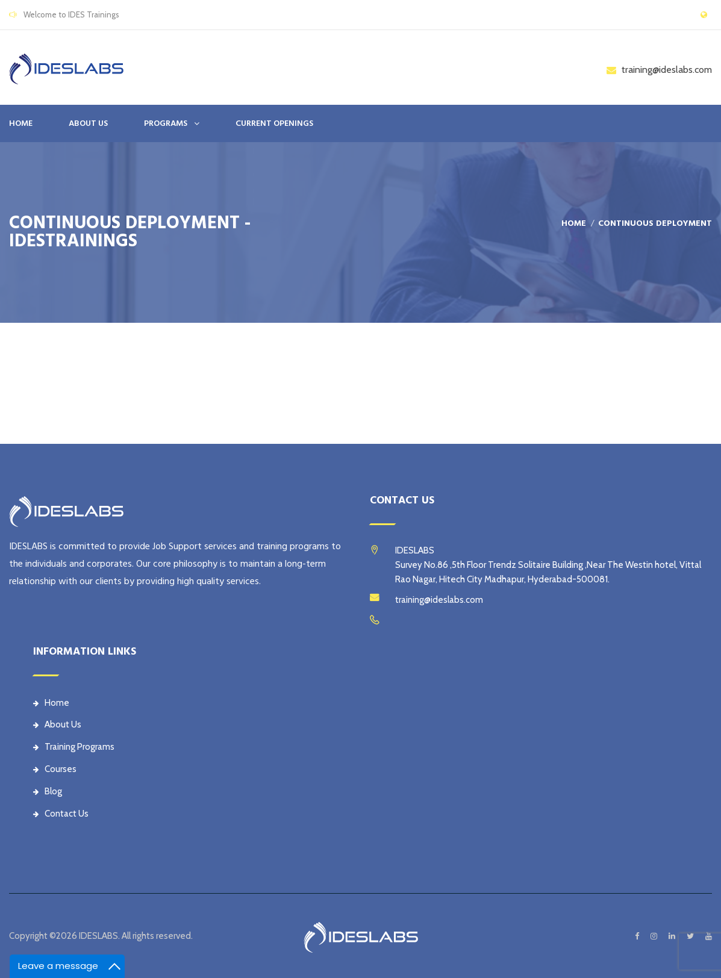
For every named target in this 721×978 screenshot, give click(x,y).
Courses (54, 769)
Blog (47, 791)
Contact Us (61, 813)
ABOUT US (88, 123)
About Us (57, 724)
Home (21, 123)
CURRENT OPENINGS (274, 123)
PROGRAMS (165, 123)
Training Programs (73, 746)
